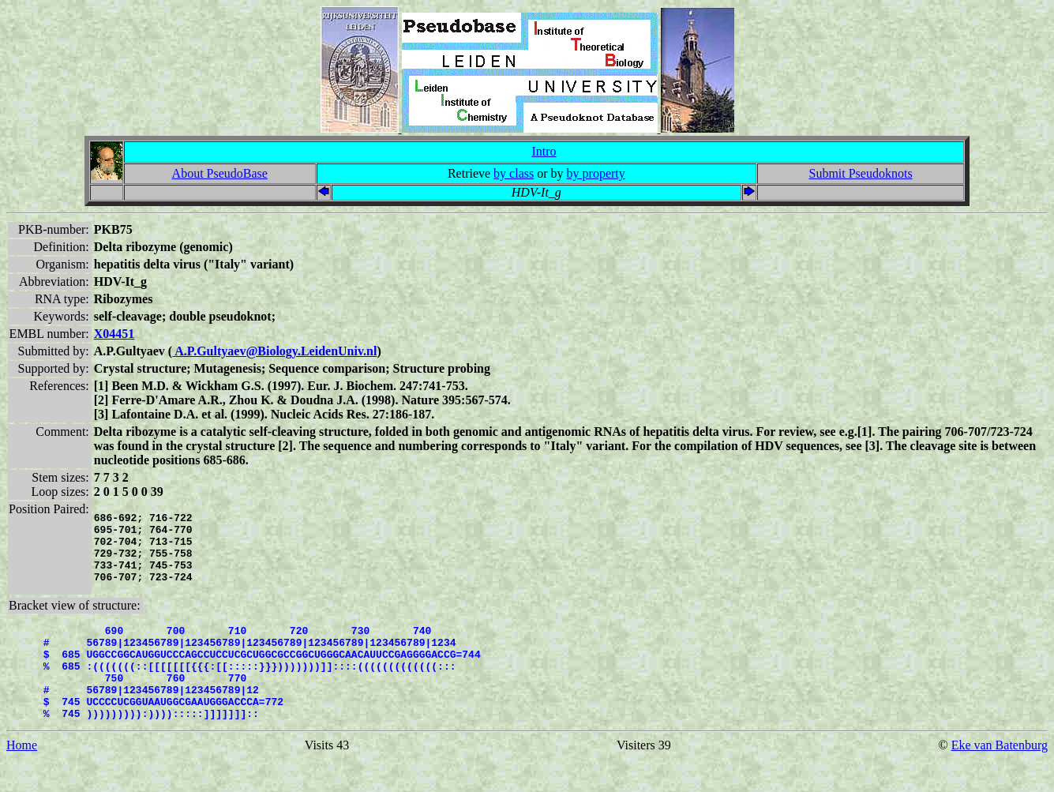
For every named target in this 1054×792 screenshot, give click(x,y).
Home (21, 778)
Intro (543, 151)
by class (513, 173)
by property (596, 173)
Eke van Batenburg (999, 778)
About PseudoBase (220, 173)
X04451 (114, 333)
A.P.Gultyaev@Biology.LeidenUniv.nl (274, 351)
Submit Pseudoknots (860, 173)
